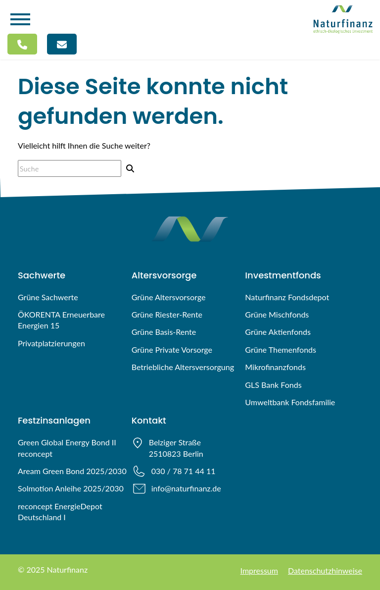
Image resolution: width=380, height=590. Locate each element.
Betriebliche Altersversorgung (183, 367)
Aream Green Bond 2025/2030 (72, 471)
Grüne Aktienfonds (278, 331)
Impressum (259, 570)
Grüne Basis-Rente (164, 331)
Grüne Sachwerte (48, 297)
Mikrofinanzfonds (275, 367)
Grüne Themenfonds (280, 349)
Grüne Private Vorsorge (172, 349)
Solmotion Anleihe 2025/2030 (71, 488)
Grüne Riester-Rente (167, 314)
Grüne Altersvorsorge (169, 297)
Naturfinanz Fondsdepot (287, 297)
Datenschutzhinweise (325, 570)
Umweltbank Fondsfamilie (290, 402)
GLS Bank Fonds (273, 384)
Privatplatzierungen (51, 343)
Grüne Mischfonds (277, 314)
